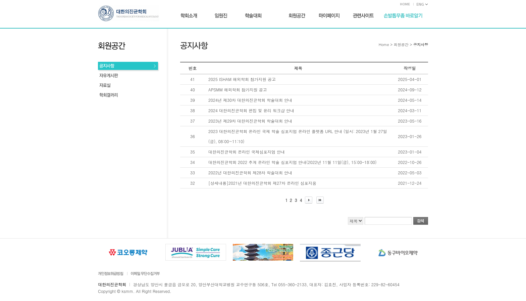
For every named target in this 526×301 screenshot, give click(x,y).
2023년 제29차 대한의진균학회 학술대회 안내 (250, 121)
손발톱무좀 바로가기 (403, 15)
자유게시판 (128, 76)
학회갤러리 (128, 96)
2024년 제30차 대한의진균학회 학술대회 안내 (250, 100)
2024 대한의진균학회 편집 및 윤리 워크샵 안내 (251, 110)
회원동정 (128, 86)
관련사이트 (363, 15)
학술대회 (253, 15)
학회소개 (188, 15)
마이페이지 (329, 15)
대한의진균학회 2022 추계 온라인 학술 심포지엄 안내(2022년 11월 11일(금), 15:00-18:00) (292, 162)
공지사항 (128, 67)
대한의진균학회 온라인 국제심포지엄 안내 (246, 152)
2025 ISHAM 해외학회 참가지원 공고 (242, 79)
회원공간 (296, 15)
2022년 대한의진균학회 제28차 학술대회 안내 (250, 172)
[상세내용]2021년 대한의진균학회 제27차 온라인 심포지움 (262, 183)
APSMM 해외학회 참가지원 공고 (237, 89)
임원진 (221, 15)
